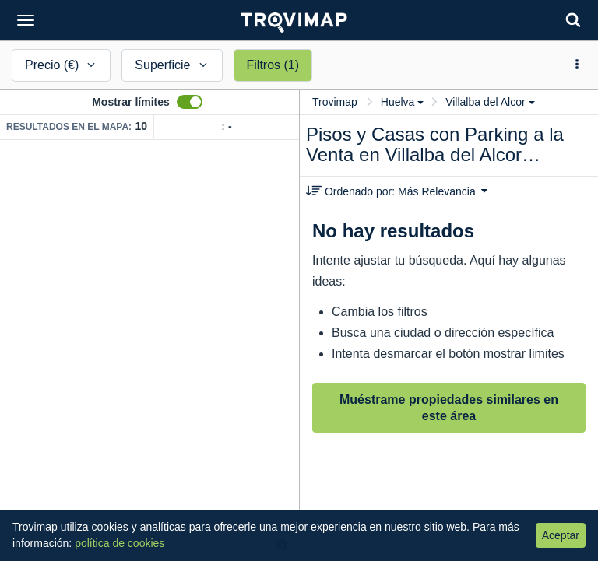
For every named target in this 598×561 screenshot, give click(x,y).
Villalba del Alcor (489, 102)
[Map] (149, 350)
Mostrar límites (131, 102)
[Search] (573, 19)
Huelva (402, 102)
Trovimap (334, 102)
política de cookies (119, 543)
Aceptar (560, 535)
